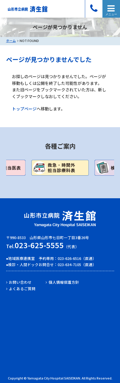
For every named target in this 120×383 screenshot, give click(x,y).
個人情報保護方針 (64, 282)
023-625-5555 (39, 245)
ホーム (11, 40)
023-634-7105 (69, 264)
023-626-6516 (69, 258)
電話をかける (93, 9)
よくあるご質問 (22, 288)
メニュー (111, 14)
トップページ (24, 109)
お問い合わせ (20, 282)
